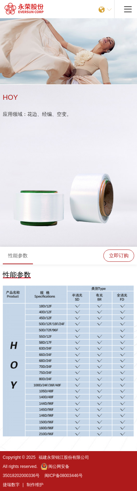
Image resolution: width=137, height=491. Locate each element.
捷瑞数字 (11, 484)
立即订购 (119, 255)
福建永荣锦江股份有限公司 (64, 457)
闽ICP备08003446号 (63, 475)
